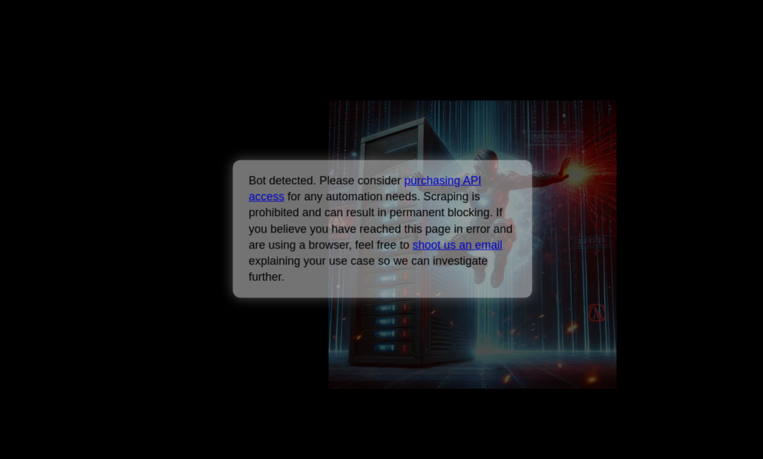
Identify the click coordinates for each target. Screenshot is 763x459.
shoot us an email (457, 244)
